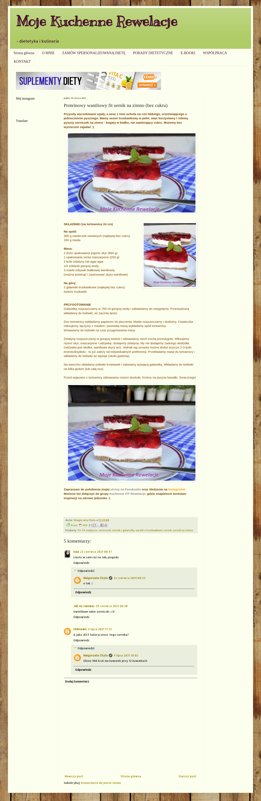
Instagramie (176, 489)
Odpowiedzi (86, 570)
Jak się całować (83, 606)
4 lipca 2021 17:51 (100, 629)
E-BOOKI (188, 53)
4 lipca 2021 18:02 (126, 655)
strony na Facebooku (125, 489)
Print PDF (77, 525)
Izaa (76, 551)
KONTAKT (22, 62)
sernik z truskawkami (149, 530)
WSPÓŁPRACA (215, 53)
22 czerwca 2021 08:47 (96, 551)
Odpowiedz (81, 562)
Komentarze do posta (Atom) (101, 782)
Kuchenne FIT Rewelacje (127, 493)
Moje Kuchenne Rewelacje (96, 21)
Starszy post (187, 776)
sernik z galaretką (123, 530)
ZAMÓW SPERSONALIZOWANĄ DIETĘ (94, 53)
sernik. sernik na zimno (178, 530)
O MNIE (48, 53)
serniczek (105, 530)
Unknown (80, 629)
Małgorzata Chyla (95, 578)
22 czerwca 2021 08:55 (130, 578)
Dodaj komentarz (77, 681)
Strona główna (24, 53)
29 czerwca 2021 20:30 (112, 606)
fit (79, 530)
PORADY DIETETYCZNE (153, 53)
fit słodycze (89, 530)
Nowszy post (74, 776)
